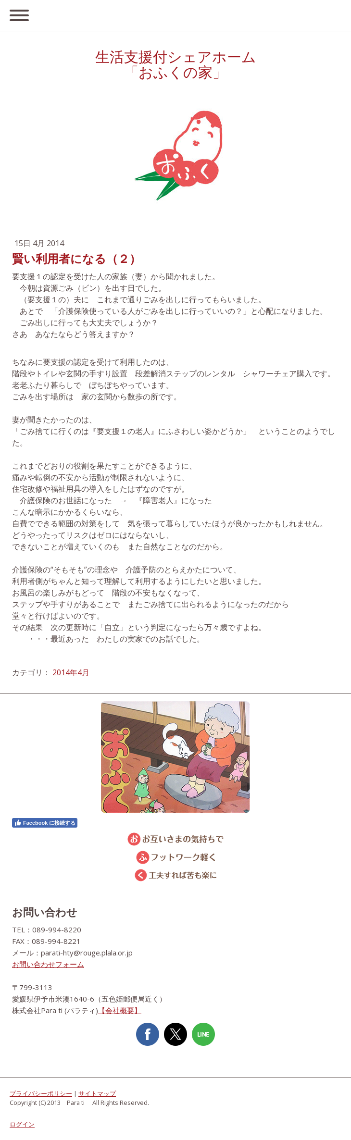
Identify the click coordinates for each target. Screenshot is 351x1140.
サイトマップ (97, 1093)
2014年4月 (70, 672)
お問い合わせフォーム (48, 964)
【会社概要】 (119, 1010)
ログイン (22, 1124)
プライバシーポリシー (41, 1093)
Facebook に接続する (44, 823)
